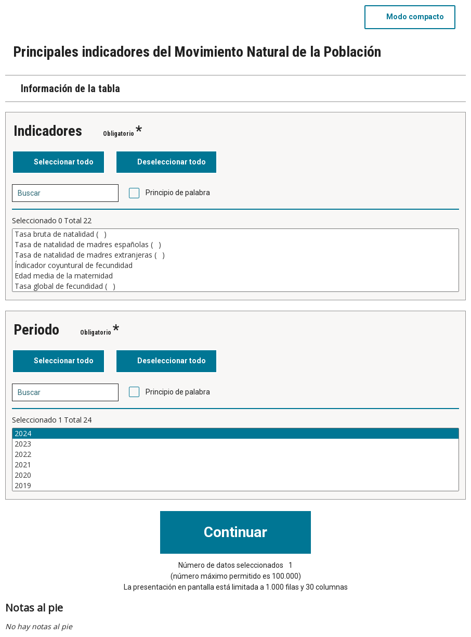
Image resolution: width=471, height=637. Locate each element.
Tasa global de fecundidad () (235, 286)
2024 (235, 433)
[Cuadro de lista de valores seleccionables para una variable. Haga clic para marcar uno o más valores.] (235, 260)
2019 (235, 485)
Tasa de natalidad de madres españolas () (235, 244)
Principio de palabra (178, 192)
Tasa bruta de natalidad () (235, 234)
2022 (235, 454)
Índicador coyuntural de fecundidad (235, 265)
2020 (235, 475)
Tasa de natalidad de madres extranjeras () (235, 255)
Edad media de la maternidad (235, 276)
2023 (235, 444)
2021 (235, 465)
